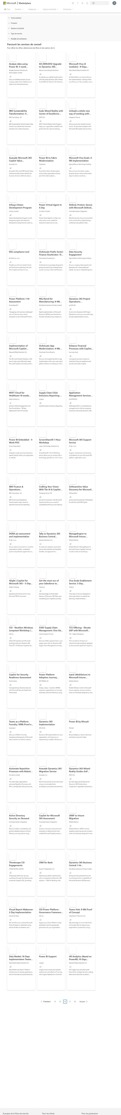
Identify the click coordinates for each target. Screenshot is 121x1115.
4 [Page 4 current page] (65, 1001)
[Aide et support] (78, 3)
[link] (21, 75)
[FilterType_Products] (8, 23)
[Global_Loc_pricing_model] (8, 38)
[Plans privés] (87, 3)
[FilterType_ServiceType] (8, 33)
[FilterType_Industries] (8, 28)
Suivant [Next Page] (82, 1001)
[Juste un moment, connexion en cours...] (114, 3)
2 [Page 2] (55, 1001)
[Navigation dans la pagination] (64, 1003)
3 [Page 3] (60, 1001)
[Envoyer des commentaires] (73, 3)
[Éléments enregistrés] (82, 3)
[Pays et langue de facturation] (99, 3)
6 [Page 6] (75, 1001)
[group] (10, 76)
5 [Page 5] (70, 1001)
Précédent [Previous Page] (47, 1001)
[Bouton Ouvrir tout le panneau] (7, 9)
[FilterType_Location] (8, 17)
